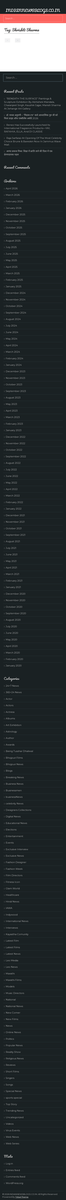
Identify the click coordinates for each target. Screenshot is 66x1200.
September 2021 (15, 534)
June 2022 (12, 476)
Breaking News (15, 777)
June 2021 (12, 554)
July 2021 (11, 548)
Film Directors (14, 875)
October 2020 (14, 606)
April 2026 (12, 188)
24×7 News (12, 685)
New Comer (13, 1012)
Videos (10, 1123)
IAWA (9, 908)
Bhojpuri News (14, 764)
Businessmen (14, 790)
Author (10, 738)
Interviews (12, 927)
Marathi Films (13, 980)
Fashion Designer (16, 862)
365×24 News (14, 692)
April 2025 (12, 266)
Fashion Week (14, 868)
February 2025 (14, 279)
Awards (10, 744)
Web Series (12, 1143)
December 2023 (15, 371)
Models (10, 986)
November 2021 (15, 521)
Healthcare (12, 894)
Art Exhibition (13, 725)
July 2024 (11, 325)
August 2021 (13, 541)
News (9, 1025)
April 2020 (12, 646)
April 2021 (11, 567)
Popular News (14, 1045)
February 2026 (14, 201)
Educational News (16, 823)
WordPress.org (14, 1183)
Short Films (12, 1071)
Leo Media (12, 960)
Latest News (13, 953)
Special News (14, 1091)
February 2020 (14, 659)
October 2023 (14, 384)
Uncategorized (14, 1117)
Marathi (10, 973)
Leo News (12, 966)
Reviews (10, 1064)
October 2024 (14, 306)
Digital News (13, 816)
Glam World (13, 888)
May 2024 (11, 338)
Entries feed (13, 1170)
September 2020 (16, 613)
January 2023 (13, 430)
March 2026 (13, 194)
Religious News (15, 1058)
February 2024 (14, 358)
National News (14, 1006)
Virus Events (13, 1130)
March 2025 (13, 273)
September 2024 (16, 312)
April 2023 (12, 410)
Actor (9, 698)
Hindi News (12, 901)
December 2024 (15, 292)
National (11, 999)
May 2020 (11, 639)
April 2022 (12, 489)
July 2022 (11, 469)
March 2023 (13, 417)
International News (17, 921)
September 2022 (16, 456)
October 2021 (14, 528)
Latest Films (13, 947)
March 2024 (13, 351)
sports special (14, 1097)
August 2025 (13, 240)
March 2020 (13, 652)
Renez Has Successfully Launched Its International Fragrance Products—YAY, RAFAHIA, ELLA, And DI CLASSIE (27, 128)
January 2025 (13, 286)
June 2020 (12, 632)
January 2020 (14, 665)
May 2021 (11, 561)
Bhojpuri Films (14, 757)
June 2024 (12, 332)
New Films (12, 1019)
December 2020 (15, 593)
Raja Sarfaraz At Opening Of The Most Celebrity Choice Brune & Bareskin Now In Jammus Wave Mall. (33, 141)
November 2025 (15, 221)
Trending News (15, 1110)
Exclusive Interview (17, 849)
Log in (9, 1163)
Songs (9, 1084)
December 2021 (15, 515)
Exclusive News (15, 855)
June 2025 (12, 253)
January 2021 (13, 587)
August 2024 (13, 319)
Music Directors (15, 993)
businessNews (14, 796)
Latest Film (12, 940)
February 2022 (14, 502)
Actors (9, 705)
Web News (12, 1136)
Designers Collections (18, 810)
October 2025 (14, 227)
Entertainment (14, 836)
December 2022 (15, 436)
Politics (10, 1038)
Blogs (9, 770)
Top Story (11, 1104)
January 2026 (13, 208)
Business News (14, 783)
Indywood (12, 914)
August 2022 (13, 462)
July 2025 (11, 247)
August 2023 (13, 397)
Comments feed (15, 1176)
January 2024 (14, 364)
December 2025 (15, 214)
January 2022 (13, 508)
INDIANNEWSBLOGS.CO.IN (33, 10)
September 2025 (16, 234)
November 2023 (15, 378)
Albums (10, 718)
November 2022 (15, 443)
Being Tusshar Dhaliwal (19, 751)
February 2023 (14, 423)
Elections (11, 829)
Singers (10, 1078)
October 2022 (14, 449)
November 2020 (15, 600)
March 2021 (12, 574)
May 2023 (11, 404)
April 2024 (12, 345)
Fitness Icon (13, 882)
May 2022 (11, 482)
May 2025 (11, 260)
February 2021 (14, 580)
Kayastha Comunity (17, 934)
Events (10, 842)
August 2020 (13, 619)
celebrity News (14, 803)
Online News (13, 1032)
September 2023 (16, 391)
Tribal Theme (21, 1197)
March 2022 (13, 495)
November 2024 (15, 299)
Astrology (11, 731)
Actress (10, 712)
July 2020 (11, 626)
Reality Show (13, 1052)
